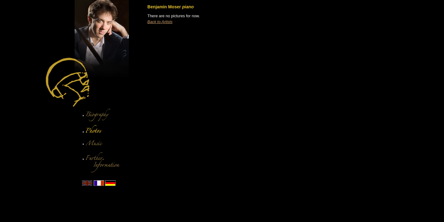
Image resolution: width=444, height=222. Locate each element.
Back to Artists (159, 21)
